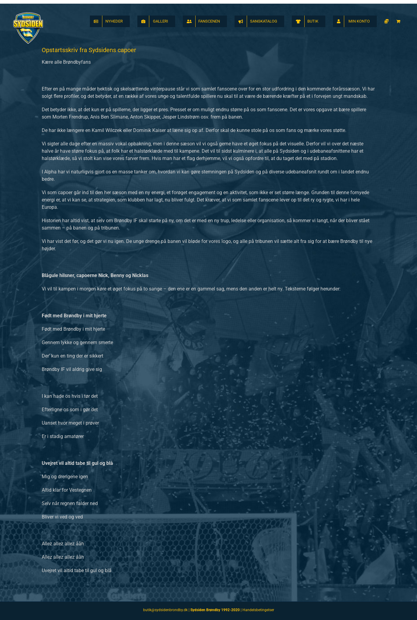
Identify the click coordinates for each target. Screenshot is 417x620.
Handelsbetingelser (258, 610)
